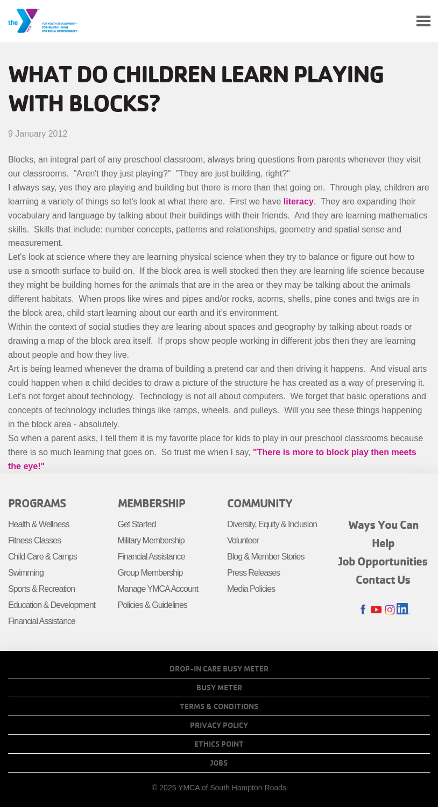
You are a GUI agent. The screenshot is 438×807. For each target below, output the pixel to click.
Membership (151, 503)
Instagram (390, 610)
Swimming (26, 572)
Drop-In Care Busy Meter (219, 669)
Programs (37, 503)
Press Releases (253, 572)
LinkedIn (403, 610)
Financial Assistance (41, 621)
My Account (398, 21)
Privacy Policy (219, 725)
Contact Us (383, 579)
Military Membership (151, 540)
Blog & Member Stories (266, 556)
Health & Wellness (38, 524)
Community (259, 503)
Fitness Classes (34, 540)
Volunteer (243, 540)
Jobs (219, 763)
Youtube (376, 610)
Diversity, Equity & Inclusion (272, 524)
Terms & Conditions (219, 706)
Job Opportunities (383, 561)
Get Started (137, 524)
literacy (299, 201)
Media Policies (251, 588)
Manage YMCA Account (158, 588)
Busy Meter (219, 687)
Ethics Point (219, 744)
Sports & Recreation (41, 588)
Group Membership (150, 572)
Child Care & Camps (42, 556)
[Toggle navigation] (423, 21)
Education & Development (51, 605)
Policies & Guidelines (152, 605)
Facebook (363, 610)
